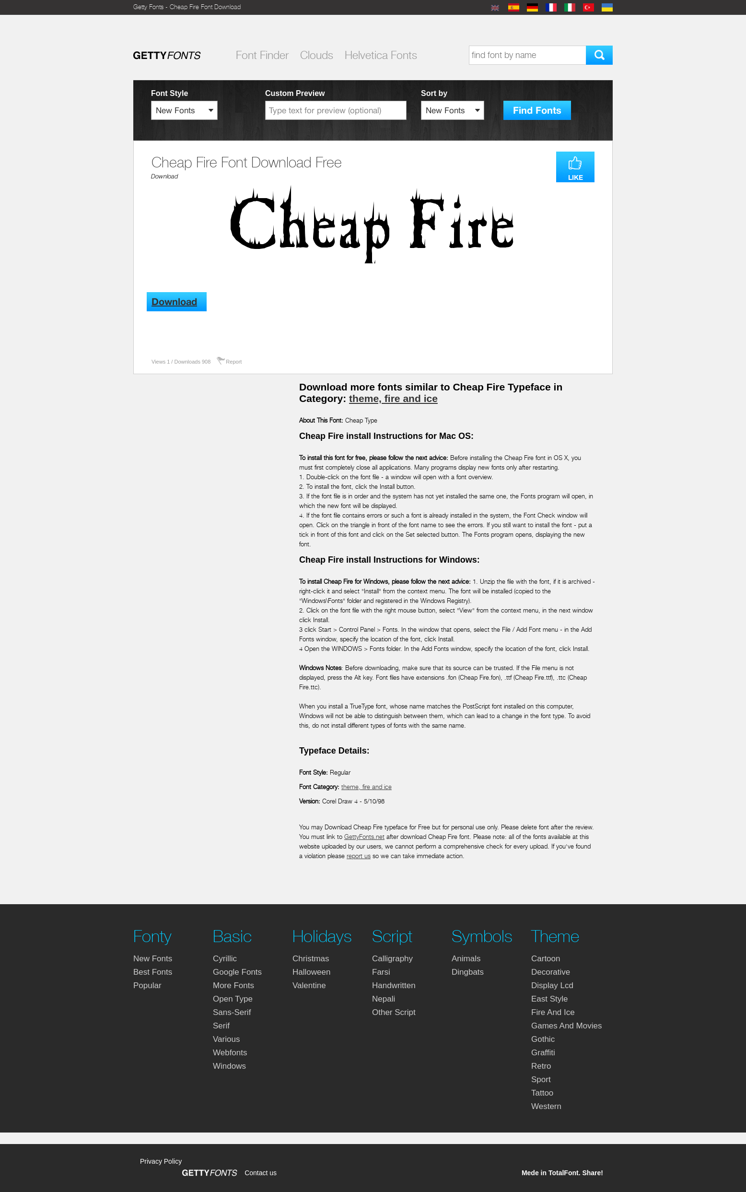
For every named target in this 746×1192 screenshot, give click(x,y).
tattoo (542, 1093)
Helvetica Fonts (381, 55)
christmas (310, 958)
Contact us (261, 1173)
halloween (311, 972)
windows (229, 1066)
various (226, 1039)
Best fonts (152, 972)
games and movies (566, 1025)
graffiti (543, 1052)
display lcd (552, 985)
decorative (550, 972)
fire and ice (553, 1012)
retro (541, 1066)
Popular (147, 985)
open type (233, 998)
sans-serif (232, 1012)
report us (359, 856)
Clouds (316, 55)
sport (541, 1079)
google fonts (237, 972)
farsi (381, 972)
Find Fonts (537, 110)
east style (549, 998)
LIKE (575, 177)
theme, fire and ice (393, 398)
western (546, 1106)
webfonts (230, 1052)
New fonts (152, 958)
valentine (309, 985)
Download (164, 176)
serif (221, 1025)
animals (466, 958)
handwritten (394, 985)
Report (234, 362)
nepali (383, 998)
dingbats (468, 972)
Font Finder (262, 55)
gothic (543, 1039)
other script (394, 1012)
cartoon (545, 958)
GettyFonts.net (364, 836)
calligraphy (392, 958)
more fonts (233, 985)
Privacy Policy (161, 1161)
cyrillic (225, 958)
